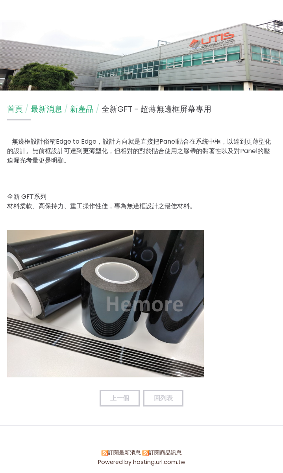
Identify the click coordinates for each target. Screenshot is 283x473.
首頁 (15, 109)
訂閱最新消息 (124, 452)
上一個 (119, 398)
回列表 (163, 398)
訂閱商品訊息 (165, 452)
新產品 (82, 109)
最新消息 (47, 109)
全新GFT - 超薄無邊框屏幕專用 (156, 109)
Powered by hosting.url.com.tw (141, 462)
